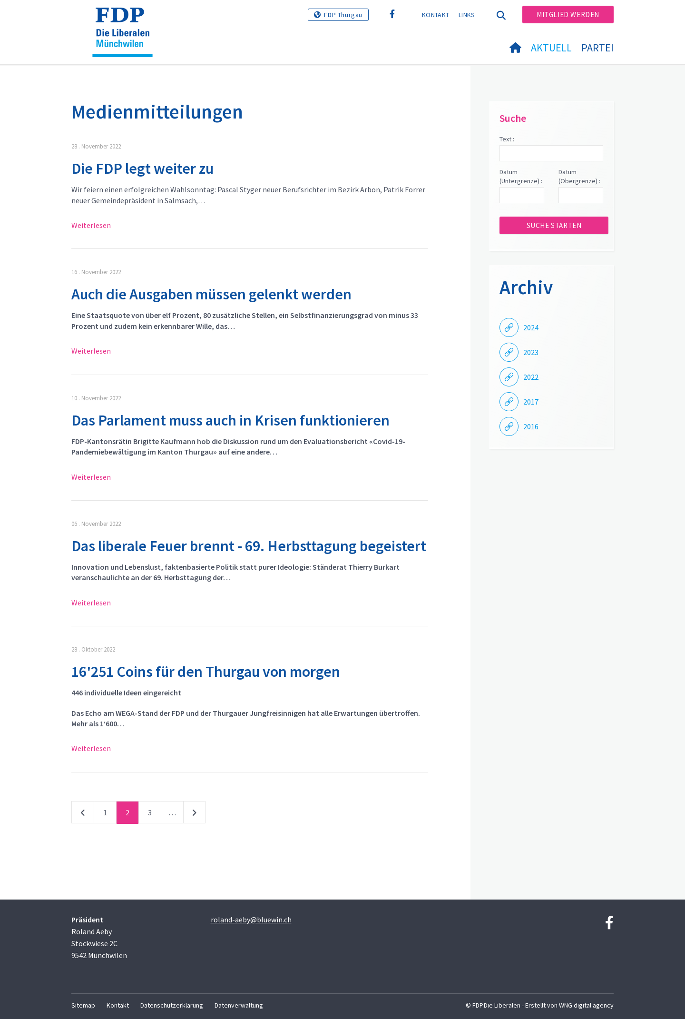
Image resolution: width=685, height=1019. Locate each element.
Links (467, 14)
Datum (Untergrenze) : (520, 177)
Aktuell (551, 47)
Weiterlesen (91, 225)
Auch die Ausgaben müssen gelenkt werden (211, 294)
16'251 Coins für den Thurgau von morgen (205, 671)
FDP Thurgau (343, 14)
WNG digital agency (586, 1005)
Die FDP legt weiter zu (142, 168)
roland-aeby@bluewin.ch (251, 919)
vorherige (83, 814)
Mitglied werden (568, 14)
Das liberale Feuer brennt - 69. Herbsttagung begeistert (248, 545)
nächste (194, 814)
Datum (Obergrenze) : (579, 177)
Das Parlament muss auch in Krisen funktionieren (230, 420)
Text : (506, 139)
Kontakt (435, 14)
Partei (597, 47)
